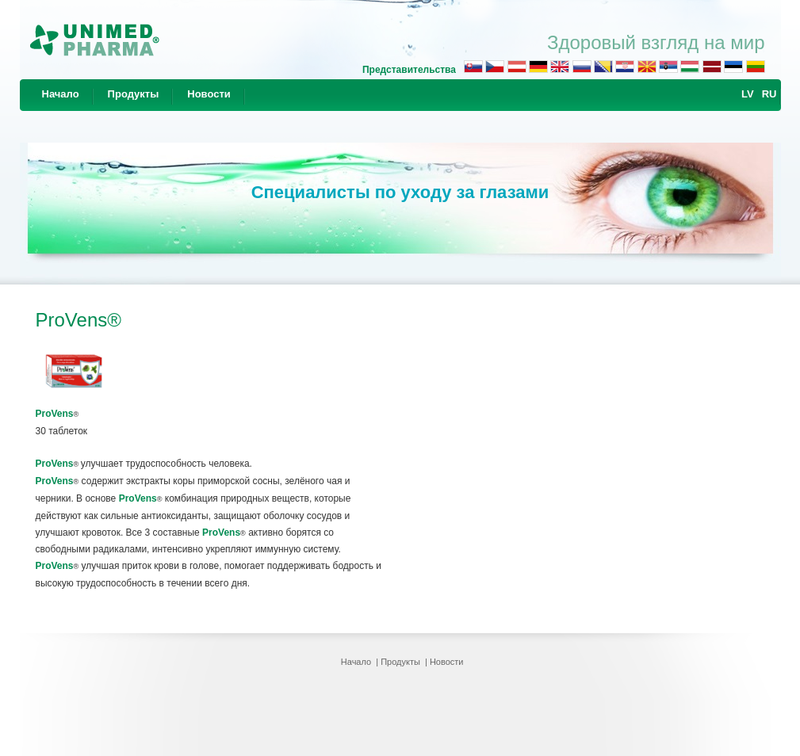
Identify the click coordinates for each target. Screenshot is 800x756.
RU (769, 94)
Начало (60, 94)
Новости (209, 94)
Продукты (133, 94)
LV (747, 94)
